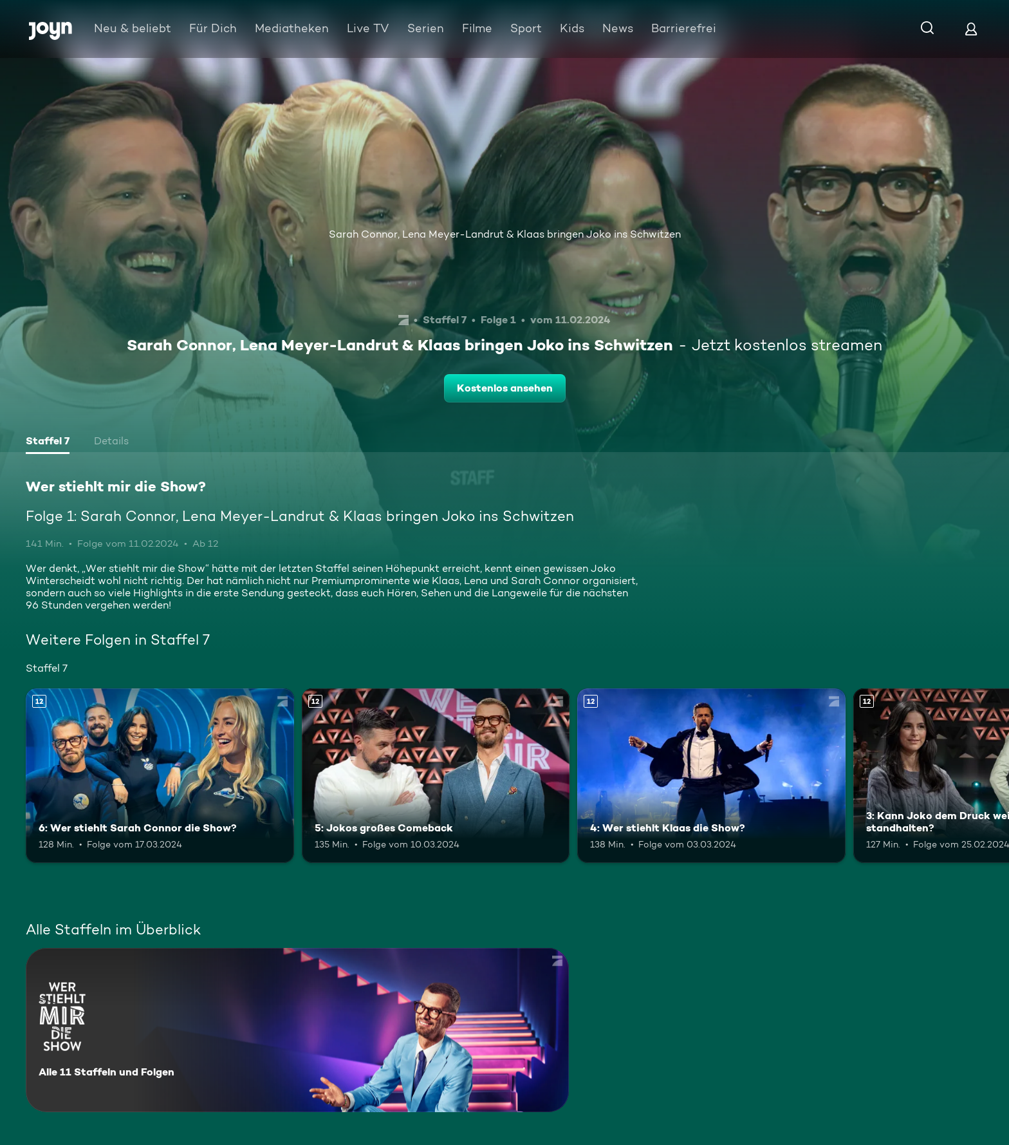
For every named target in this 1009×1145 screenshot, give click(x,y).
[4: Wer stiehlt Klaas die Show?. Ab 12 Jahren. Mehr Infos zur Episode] (711, 775)
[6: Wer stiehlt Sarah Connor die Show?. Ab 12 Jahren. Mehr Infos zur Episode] (160, 775)
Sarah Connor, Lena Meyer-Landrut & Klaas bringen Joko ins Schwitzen (505, 234)
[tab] (47, 442)
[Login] (971, 28)
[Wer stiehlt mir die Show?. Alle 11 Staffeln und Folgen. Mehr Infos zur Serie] (297, 1030)
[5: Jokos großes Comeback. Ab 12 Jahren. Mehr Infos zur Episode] (436, 775)
